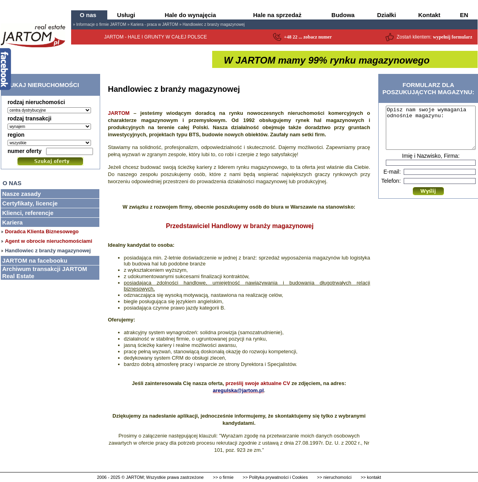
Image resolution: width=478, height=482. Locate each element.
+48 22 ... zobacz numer (308, 37)
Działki (386, 15)
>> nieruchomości (334, 477)
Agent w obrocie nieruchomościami (48, 241)
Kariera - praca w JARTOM (154, 24)
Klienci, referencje (27, 212)
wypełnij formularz (452, 37)
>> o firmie (223, 477)
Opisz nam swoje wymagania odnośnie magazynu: (431, 132)
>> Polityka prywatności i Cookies (275, 477)
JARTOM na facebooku (34, 260)
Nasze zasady (21, 193)
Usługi (126, 15)
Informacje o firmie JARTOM (101, 24)
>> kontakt (371, 477)
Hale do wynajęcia (190, 15)
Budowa (342, 15)
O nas (88, 15)
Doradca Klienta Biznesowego (42, 231)
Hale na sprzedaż (277, 15)
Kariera (12, 222)
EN (464, 15)
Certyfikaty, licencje (30, 203)
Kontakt (429, 15)
